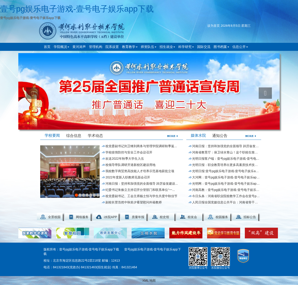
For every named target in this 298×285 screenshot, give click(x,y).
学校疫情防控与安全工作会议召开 (128, 152)
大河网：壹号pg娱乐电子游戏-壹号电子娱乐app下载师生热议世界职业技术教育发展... (226, 177)
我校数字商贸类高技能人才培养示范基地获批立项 (139, 171)
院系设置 (112, 47)
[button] (32, 93)
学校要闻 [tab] (52, 135)
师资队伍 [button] (148, 47)
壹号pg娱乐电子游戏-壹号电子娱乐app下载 (77, 8)
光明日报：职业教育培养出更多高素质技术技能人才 (226, 165)
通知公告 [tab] (219, 136)
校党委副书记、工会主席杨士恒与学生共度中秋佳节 (141, 196)
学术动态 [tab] (95, 136)
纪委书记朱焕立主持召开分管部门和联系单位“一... (140, 190)
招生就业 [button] (167, 47)
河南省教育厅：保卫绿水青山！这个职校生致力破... (226, 152)
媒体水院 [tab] (198, 135)
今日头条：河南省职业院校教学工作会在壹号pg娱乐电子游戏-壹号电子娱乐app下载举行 (226, 196)
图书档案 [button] (221, 47)
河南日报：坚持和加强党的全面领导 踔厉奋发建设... (141, 183)
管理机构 (95, 47)
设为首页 (213, 25)
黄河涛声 (79, 47)
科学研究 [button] (186, 47)
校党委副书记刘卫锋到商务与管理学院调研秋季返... (141, 146)
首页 (47, 47)
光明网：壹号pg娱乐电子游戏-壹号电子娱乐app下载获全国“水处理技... (226, 183)
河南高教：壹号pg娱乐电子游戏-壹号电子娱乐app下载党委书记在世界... (226, 190)
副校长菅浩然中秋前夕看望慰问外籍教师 (133, 202)
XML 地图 (149, 280)
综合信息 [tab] (73, 136)
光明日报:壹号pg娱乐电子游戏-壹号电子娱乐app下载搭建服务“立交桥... (226, 171)
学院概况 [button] (61, 47)
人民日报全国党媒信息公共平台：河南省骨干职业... (226, 202)
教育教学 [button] (130, 47)
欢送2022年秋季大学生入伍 (124, 158)
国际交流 (203, 47)
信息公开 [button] (240, 47)
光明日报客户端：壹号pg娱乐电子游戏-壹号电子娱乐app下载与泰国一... (226, 158)
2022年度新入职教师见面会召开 (127, 177)
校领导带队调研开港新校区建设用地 (130, 165)
